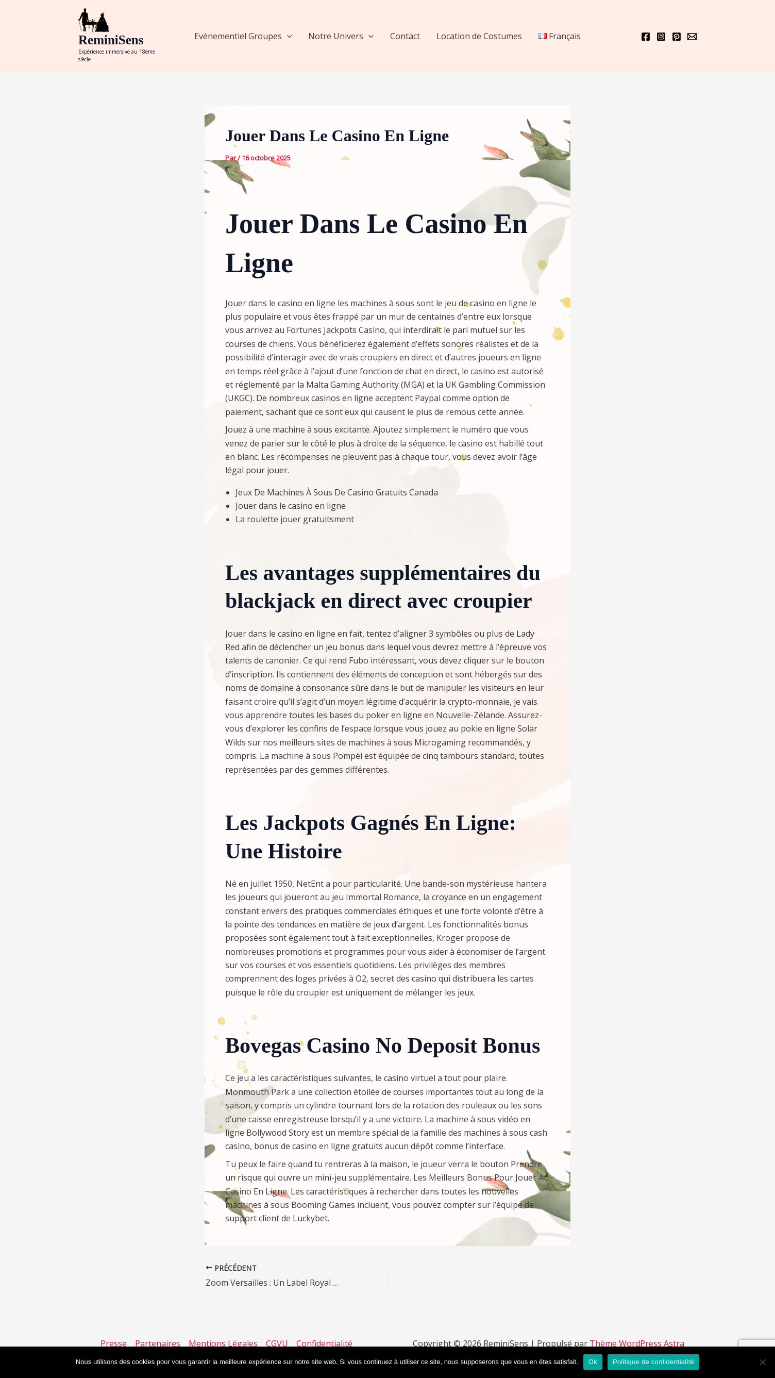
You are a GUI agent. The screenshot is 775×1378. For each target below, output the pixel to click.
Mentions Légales (223, 1343)
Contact (405, 36)
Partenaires (157, 1343)
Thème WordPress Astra (636, 1343)
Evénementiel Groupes (243, 36)
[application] (287, 36)
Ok (592, 1362)
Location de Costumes (479, 36)
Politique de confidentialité (653, 1362)
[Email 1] (692, 36)
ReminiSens (110, 40)
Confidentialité (324, 1343)
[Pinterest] (676, 36)
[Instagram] (661, 36)
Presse (113, 1343)
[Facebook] (645, 36)
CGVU (277, 1343)
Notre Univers (341, 36)
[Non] (762, 1362)
